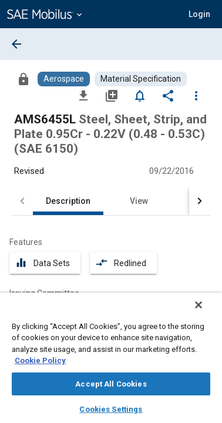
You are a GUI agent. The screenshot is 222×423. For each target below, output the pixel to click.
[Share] (168, 95)
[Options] (196, 95)
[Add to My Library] (111, 95)
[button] (199, 14)
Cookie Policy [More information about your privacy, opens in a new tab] (40, 360)
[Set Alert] (140, 95)
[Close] (206, 312)
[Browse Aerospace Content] (64, 79)
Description (68, 201)
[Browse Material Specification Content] (141, 79)
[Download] (83, 95)
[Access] (23, 78)
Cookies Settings (110, 409)
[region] (111, 361)
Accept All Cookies (110, 384)
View (139, 201)
